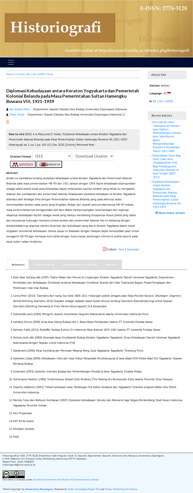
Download (133, 249)
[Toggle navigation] (11, 62)
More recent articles (171, 213)
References (18, 264)
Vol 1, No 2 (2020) (35, 74)
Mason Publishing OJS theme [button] (121, 489)
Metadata (112, 264)
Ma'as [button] (50, 74)
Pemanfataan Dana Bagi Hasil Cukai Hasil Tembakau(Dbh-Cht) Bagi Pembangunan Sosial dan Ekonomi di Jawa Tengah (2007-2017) (166, 166)
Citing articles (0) (43, 264)
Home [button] (9, 74)
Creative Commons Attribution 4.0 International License (66, 479)
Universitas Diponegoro (39, 489)
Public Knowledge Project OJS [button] (83, 489)
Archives (19, 74)
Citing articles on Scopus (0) (80, 264)
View (121, 249)
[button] (7, 121)
